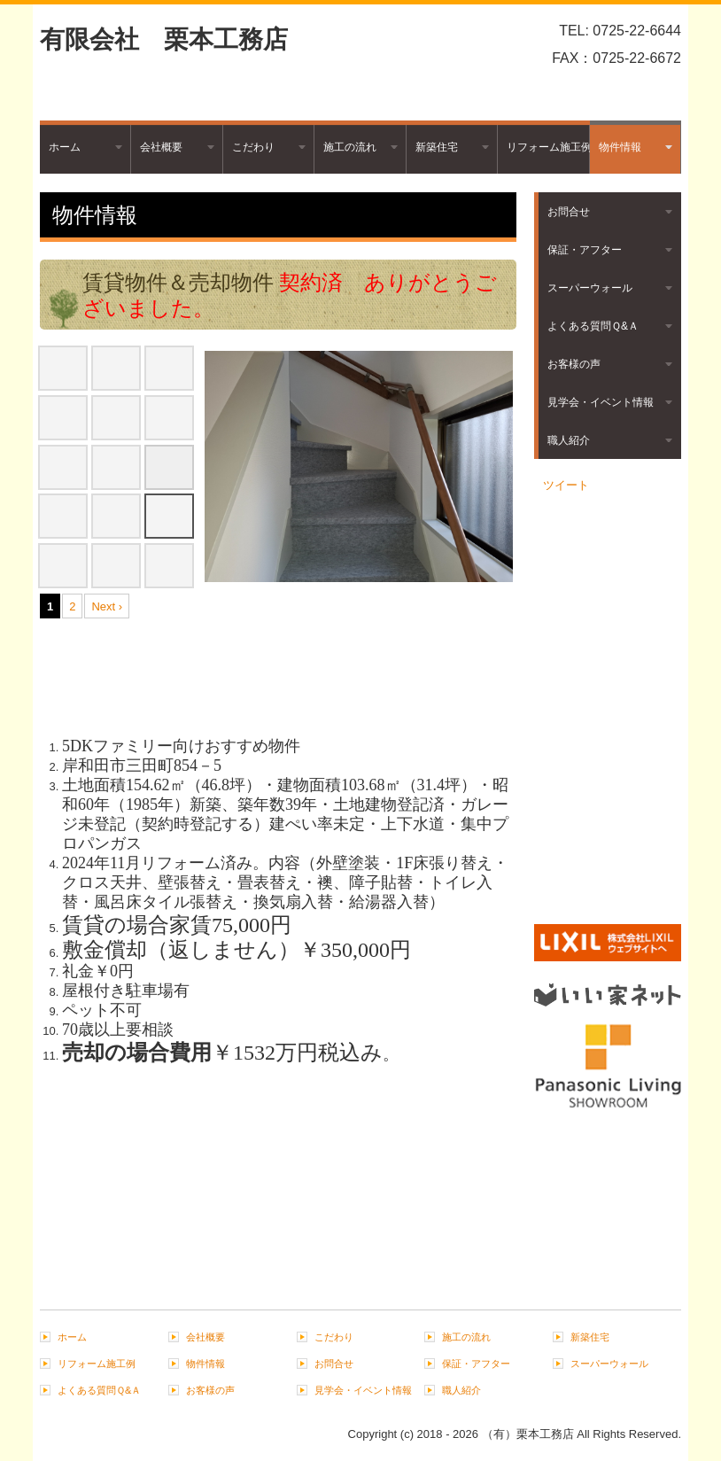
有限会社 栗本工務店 (164, 39)
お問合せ (568, 212)
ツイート (566, 485)
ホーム (65, 147)
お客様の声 (574, 364)
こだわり (253, 147)
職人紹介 (568, 440)
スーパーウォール (589, 288)
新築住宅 (436, 147)
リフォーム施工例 (548, 147)
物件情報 (620, 147)
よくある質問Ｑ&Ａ (593, 326)
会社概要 (161, 147)
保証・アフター (584, 250)
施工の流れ (349, 147)
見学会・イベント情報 (600, 402)
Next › (106, 606)
